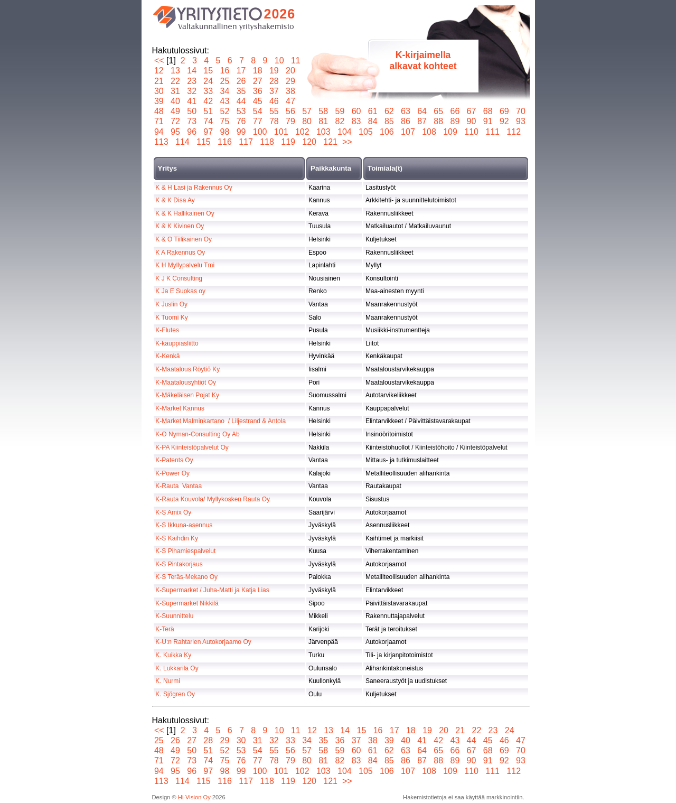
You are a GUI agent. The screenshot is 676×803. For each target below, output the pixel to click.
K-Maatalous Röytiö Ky (187, 369)
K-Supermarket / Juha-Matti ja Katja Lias (212, 590)
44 (241, 101)
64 (422, 111)
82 (340, 121)
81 (323, 121)
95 (175, 131)
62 (389, 111)
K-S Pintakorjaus (178, 564)
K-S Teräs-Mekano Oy (186, 577)
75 (225, 121)
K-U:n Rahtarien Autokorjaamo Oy (203, 642)
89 (455, 121)
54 (257, 111)
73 (192, 121)
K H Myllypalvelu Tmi (184, 265)
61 (372, 111)
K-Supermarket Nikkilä (186, 603)
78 (274, 121)
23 (192, 81)
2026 (280, 13)
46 (274, 101)
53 (241, 111)
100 (259, 131)
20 (291, 70)
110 (471, 131)
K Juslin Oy (171, 304)
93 (521, 121)
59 (340, 111)
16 (225, 70)
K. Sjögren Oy (175, 694)
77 (257, 121)
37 (274, 91)
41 (192, 101)
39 (159, 101)
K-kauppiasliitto (176, 343)
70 (521, 111)
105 (365, 131)
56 (291, 111)
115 (203, 141)
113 (161, 141)
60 (356, 111)
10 (279, 60)
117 (246, 141)
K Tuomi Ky (171, 317)
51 (208, 111)
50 (192, 111)
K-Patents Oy (174, 460)
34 (225, 91)
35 (241, 91)
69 (504, 111)
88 (438, 121)
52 (225, 111)
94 (159, 131)
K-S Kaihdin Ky (176, 538)
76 (241, 121)
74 (208, 121)
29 (291, 81)
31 (175, 91)
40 (175, 101)
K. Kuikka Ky (173, 655)
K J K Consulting (178, 278)
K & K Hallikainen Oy (184, 213)
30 (159, 91)
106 (387, 131)
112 (513, 131)
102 (302, 131)
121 (330, 141)
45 (257, 101)
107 (408, 131)
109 (450, 131)
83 (356, 121)
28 (274, 81)
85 (389, 121)
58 (323, 111)
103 (323, 131)
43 (225, 101)
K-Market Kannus (179, 408)
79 (291, 121)
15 (208, 70)
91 (488, 121)
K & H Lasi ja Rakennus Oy (193, 187)
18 (257, 70)
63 (406, 111)
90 (471, 121)
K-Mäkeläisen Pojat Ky (187, 395)
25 (225, 81)
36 (257, 91)
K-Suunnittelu (174, 616)
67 (471, 111)
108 (429, 131)
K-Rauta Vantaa (178, 486)
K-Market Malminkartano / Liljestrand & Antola (220, 421)
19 (274, 70)
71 (159, 121)
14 (192, 70)
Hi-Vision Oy (194, 797)
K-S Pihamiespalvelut (185, 551)
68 (488, 111)
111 (492, 131)
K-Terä (164, 629)
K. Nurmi (167, 681)
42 (208, 101)
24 (208, 81)
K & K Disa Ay (174, 200)
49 (175, 111)
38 (291, 91)
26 (241, 81)
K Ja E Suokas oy (180, 291)
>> (347, 141)
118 (267, 141)
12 (159, 70)
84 (372, 121)
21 (159, 81)
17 (241, 70)
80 (307, 121)
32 (192, 91)
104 (344, 131)
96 (192, 131)
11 (295, 60)
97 (208, 131)
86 (406, 121)
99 (241, 131)
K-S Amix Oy (173, 512)
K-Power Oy (172, 473)
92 (504, 121)
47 (291, 101)
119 (288, 141)
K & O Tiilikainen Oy (183, 239)
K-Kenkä (167, 356)
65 (438, 111)
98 (225, 131)
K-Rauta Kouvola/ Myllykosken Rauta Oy (212, 499)
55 (274, 111)
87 (422, 121)
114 (182, 141)
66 (455, 111)
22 (175, 81)
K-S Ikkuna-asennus (183, 525)
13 (175, 70)
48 (159, 111)
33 (208, 91)
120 (309, 141)
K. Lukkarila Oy (176, 668)
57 (307, 111)
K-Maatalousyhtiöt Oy (185, 382)
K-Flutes (167, 330)
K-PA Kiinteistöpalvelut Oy (192, 447)
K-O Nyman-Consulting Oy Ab (197, 434)
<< (159, 60)
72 (175, 121)
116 (224, 141)
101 (280, 131)
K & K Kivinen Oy (179, 226)
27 (257, 81)
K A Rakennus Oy (180, 252)
